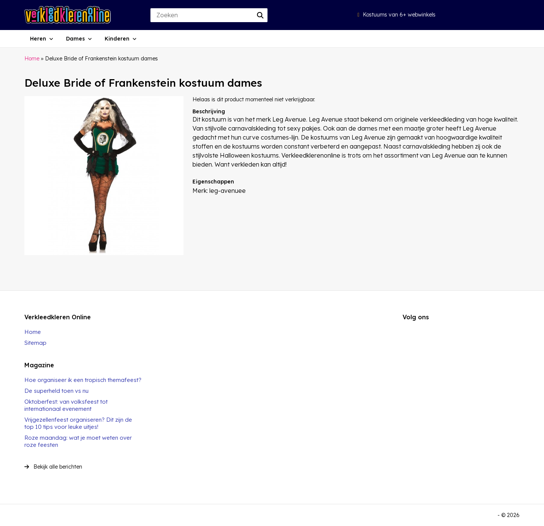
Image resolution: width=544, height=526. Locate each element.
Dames (75, 38)
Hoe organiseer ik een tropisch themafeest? (82, 379)
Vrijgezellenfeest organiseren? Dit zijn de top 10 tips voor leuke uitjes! (78, 423)
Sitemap (35, 342)
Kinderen (117, 38)
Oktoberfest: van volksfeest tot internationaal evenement (66, 405)
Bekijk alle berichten (53, 466)
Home (31, 58)
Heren (38, 38)
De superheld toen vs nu (56, 390)
